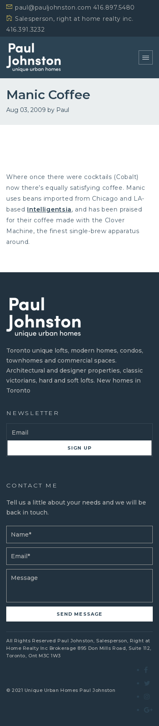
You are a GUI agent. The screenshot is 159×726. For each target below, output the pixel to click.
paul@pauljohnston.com (53, 7)
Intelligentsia (49, 209)
